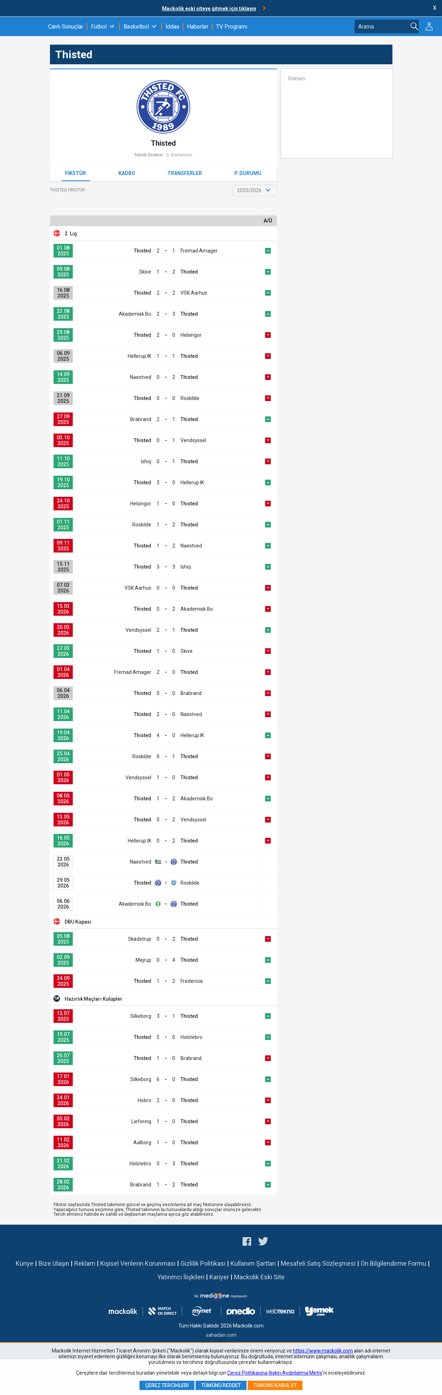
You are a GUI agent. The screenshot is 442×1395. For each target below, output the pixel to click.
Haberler (197, 26)
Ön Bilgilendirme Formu (393, 1263)
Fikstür (75, 173)
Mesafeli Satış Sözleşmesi (318, 1263)
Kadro (126, 173)
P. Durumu (247, 173)
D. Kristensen (179, 155)
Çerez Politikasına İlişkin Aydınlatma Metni (274, 1373)
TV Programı (231, 26)
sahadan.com (221, 1335)
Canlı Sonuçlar (65, 26)
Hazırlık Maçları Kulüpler (93, 999)
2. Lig (71, 233)
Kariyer (219, 1277)
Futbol (99, 26)
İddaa (172, 26)
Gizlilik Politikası (203, 1263)
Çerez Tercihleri (167, 1385)
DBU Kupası (78, 922)
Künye (25, 1263)
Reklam (84, 1263)
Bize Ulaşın (54, 1263)
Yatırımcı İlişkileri (180, 1277)
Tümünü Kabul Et (275, 1385)
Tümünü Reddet (221, 1385)
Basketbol (136, 26)
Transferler (184, 173)
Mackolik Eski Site (259, 1277)
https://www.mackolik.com (323, 1351)
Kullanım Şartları (253, 1263)
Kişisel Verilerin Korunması (138, 1263)
